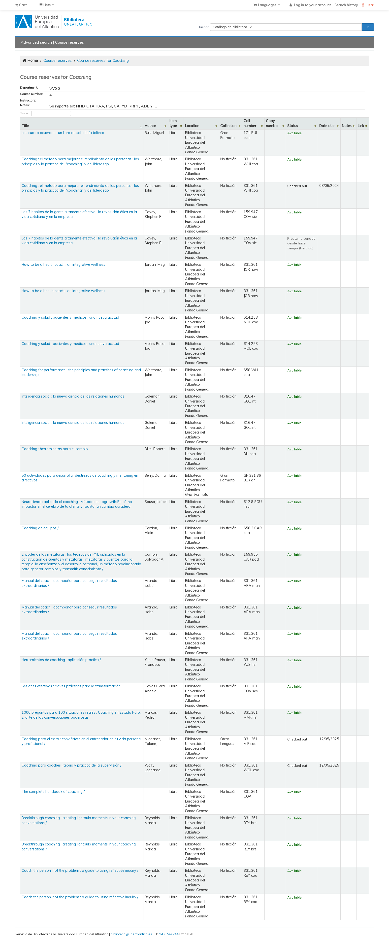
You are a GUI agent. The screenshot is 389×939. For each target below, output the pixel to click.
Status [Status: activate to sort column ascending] (292, 126)
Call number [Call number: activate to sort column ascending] (250, 123)
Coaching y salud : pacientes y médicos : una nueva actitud (70, 317)
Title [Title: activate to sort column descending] (25, 126)
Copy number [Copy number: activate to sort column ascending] (272, 123)
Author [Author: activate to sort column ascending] (150, 126)
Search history (346, 5)
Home (32, 60)
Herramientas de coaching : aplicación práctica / (61, 660)
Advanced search (36, 42)
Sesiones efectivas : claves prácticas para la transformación (71, 686)
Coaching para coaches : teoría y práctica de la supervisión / (71, 765)
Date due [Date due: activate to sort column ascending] (326, 126)
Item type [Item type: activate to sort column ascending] (173, 123)
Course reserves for (103, 60)
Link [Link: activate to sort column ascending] (361, 126)
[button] (20, 5)
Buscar (203, 27)
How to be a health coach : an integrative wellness (63, 264)
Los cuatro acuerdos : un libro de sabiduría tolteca (63, 133)
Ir (368, 27)
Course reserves (69, 42)
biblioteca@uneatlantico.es (131, 934)
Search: (45, 113)
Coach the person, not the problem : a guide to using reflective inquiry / (80, 870)
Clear (368, 5)
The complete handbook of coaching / (53, 791)
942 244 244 (169, 934)
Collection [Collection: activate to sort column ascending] (228, 126)
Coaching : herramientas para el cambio (55, 449)
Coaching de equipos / (40, 528)
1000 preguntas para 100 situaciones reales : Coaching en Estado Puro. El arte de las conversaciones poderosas (81, 714)
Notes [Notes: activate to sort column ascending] (347, 126)
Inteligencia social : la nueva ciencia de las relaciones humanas (73, 396)
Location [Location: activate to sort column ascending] (192, 126)
